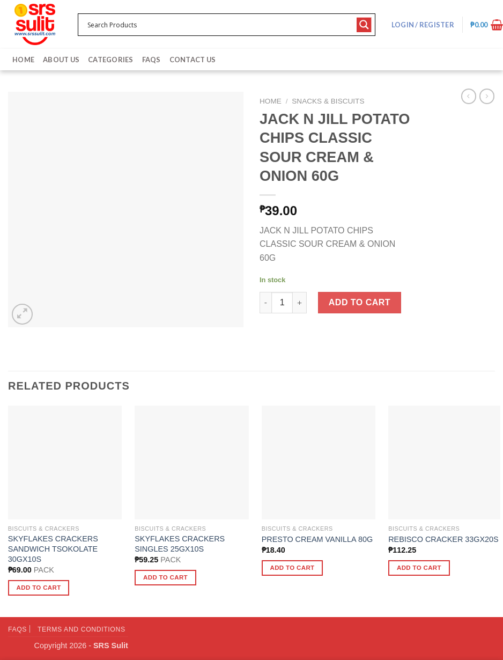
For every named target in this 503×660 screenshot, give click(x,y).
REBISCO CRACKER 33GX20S (443, 539)
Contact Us (192, 59)
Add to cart (359, 302)
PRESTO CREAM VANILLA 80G (317, 539)
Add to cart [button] (39, 587)
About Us (61, 59)
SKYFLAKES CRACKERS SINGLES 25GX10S (180, 543)
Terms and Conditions (81, 629)
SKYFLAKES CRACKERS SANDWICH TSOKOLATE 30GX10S (53, 548)
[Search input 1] (219, 25)
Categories (111, 59)
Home (23, 59)
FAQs (151, 59)
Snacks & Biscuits (328, 101)
